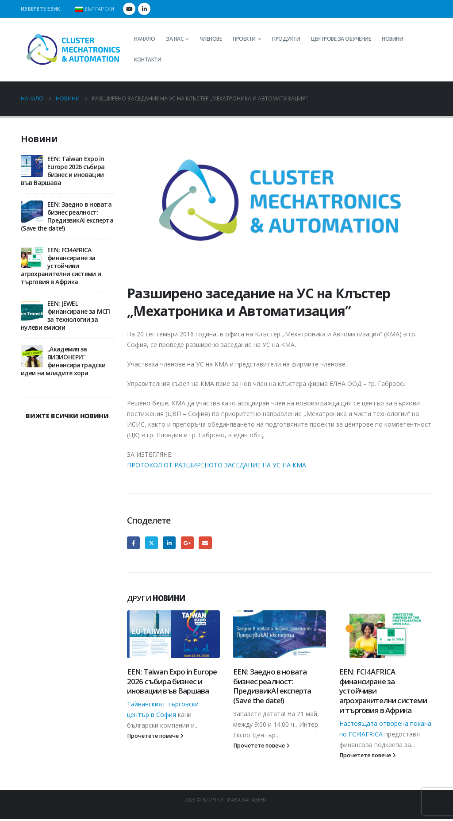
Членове (211, 38)
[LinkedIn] (144, 9)
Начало (144, 38)
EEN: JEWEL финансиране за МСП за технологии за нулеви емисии (65, 315)
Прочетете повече (155, 736)
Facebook (133, 542)
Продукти (286, 38)
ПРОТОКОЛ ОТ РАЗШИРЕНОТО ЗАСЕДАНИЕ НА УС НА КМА (216, 465)
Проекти (244, 38)
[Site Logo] (74, 49)
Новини (392, 38)
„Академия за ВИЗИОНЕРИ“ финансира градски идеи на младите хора (63, 361)
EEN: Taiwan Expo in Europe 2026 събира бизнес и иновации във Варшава (172, 681)
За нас (174, 38)
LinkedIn (169, 542)
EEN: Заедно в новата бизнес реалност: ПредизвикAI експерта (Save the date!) (272, 686)
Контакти (147, 59)
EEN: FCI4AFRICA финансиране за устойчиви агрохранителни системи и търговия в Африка (61, 266)
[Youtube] (129, 9)
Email (205, 542)
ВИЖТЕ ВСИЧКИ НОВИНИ (67, 416)
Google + (187, 542)
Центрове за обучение (341, 38)
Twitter (151, 542)
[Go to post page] (173, 634)
